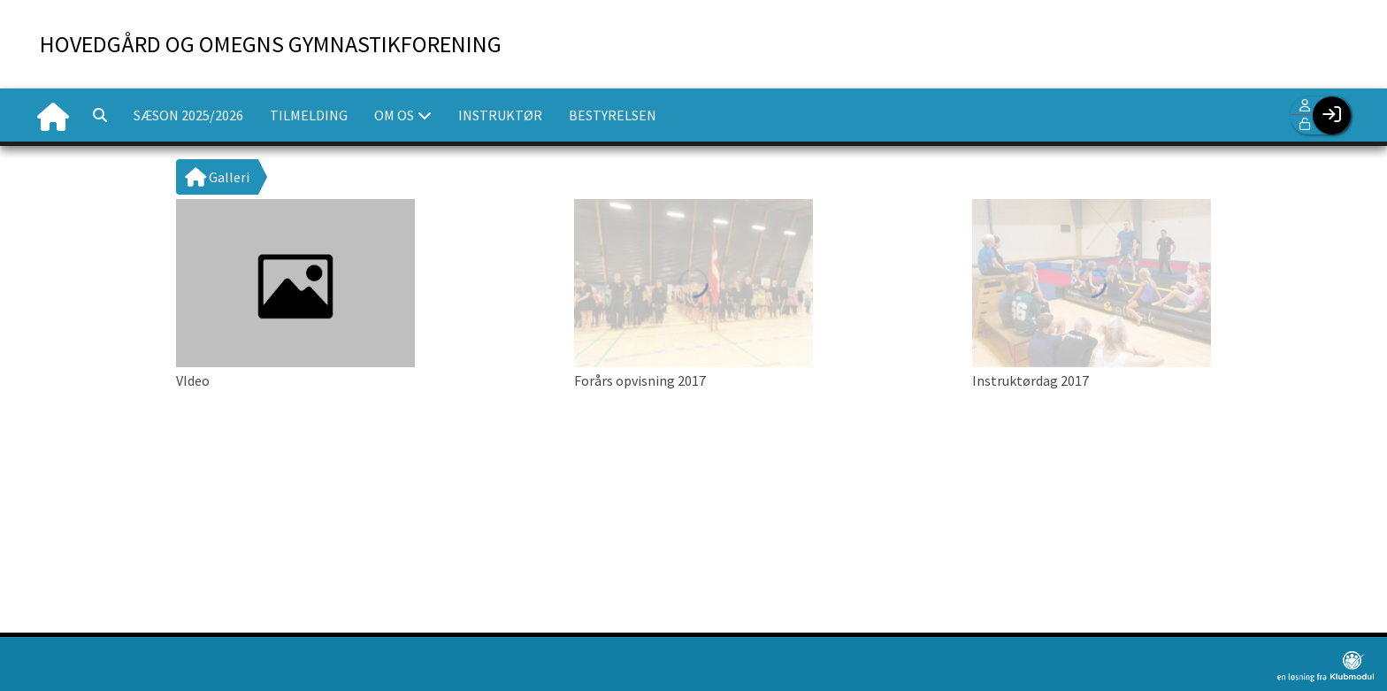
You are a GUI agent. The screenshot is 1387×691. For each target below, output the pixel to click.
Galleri (217, 177)
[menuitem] (53, 115)
